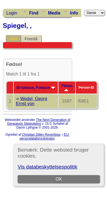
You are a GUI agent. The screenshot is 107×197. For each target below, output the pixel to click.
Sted (13, 39)
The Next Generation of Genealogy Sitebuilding (38, 122)
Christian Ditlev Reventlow (41, 135)
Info (74, 13)
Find (33, 13)
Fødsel (67, 87)
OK (59, 179)
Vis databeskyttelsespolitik (47, 167)
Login (11, 13)
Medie (54, 13)
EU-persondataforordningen (44, 136)
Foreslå (31, 39)
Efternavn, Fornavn (35, 87)
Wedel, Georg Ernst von (31, 101)
